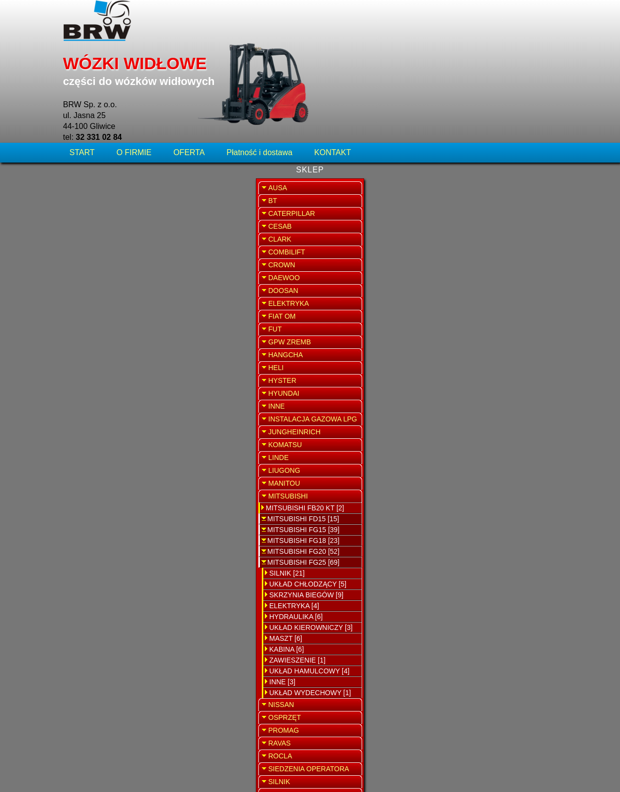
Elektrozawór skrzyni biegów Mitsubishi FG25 (309, 372)
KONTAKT (332, 66)
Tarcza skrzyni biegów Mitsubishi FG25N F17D (309, 304)
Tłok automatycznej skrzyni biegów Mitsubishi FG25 (309, 611)
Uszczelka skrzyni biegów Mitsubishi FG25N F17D (309, 190)
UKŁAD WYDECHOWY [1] (117, 611)
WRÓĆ (429, 97)
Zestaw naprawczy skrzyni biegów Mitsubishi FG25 (309, 247)
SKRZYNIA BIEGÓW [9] (114, 513)
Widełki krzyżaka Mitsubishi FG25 (309, 497)
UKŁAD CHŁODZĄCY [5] (115, 502)
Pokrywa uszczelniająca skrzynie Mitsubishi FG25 (309, 440)
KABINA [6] (94, 568)
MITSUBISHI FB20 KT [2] (112, 426)
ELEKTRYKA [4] (101, 524)
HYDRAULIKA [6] (103, 535)
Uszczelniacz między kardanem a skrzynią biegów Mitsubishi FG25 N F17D (311, 134)
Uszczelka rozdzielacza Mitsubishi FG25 (309, 554)
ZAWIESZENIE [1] (105, 579)
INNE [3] (90, 600)
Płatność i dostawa (259, 66)
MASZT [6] (93, 557)
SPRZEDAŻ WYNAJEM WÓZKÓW (503, 255)
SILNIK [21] (94, 492)
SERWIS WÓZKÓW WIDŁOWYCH (503, 200)
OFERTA (189, 66)
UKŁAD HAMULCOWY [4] (117, 589)
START (83, 66)
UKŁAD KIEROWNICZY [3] (118, 546)
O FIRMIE (134, 66)
